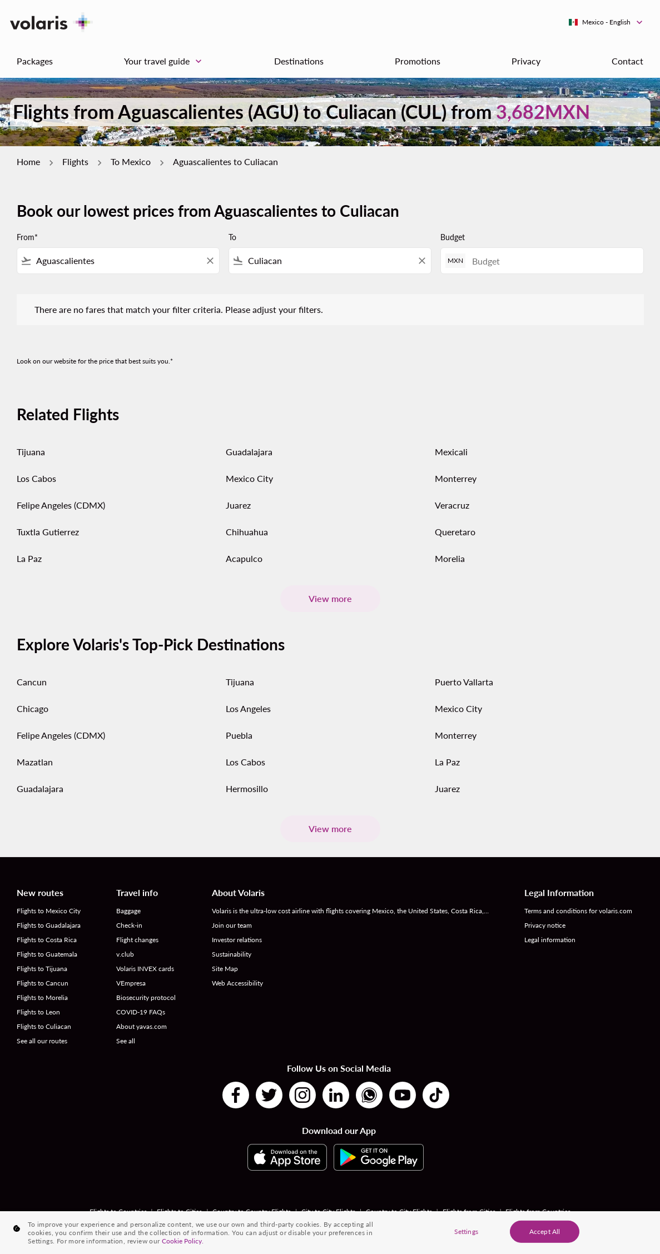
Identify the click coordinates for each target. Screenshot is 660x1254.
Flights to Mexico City (49, 911)
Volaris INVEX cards (145, 968)
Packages (35, 61)
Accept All (544, 1231)
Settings (466, 1231)
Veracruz (452, 505)
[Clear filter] (209, 260)
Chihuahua (247, 531)
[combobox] (118, 260)
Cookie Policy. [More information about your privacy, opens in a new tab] (183, 1241)
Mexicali (451, 451)
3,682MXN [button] (543, 111)
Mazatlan (35, 762)
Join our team (232, 925)
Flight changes (137, 939)
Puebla (239, 735)
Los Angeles (248, 708)
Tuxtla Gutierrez (48, 531)
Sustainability (231, 954)
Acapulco (244, 558)
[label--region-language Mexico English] (606, 22)
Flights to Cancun (42, 983)
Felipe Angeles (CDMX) (61, 505)
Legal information (549, 939)
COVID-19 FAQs (140, 1012)
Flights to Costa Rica (47, 939)
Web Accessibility (237, 983)
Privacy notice (544, 925)
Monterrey (456, 478)
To (232, 237)
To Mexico (131, 161)
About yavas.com (141, 1026)
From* (27, 237)
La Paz (29, 558)
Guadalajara (249, 451)
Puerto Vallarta (464, 681)
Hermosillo (247, 788)
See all (125, 1041)
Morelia (450, 558)
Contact (627, 61)
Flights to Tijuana (42, 968)
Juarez (238, 505)
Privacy (526, 61)
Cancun (32, 681)
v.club (125, 954)
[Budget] (552, 261)
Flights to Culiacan (44, 1026)
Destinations (299, 61)
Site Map (225, 968)
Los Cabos (36, 478)
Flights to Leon (38, 1012)
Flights (75, 161)
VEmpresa (131, 983)
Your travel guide (165, 61)
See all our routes (42, 1041)
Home (28, 161)
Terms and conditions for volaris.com (578, 911)
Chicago (32, 708)
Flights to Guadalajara (49, 925)
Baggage (128, 911)
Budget (452, 237)
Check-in (129, 925)
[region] (330, 1232)
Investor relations (237, 939)
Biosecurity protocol (146, 997)
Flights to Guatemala (47, 954)
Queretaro (455, 531)
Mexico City (249, 478)
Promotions (417, 61)
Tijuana (31, 451)
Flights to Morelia (42, 997)
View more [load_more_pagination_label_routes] (330, 598)
